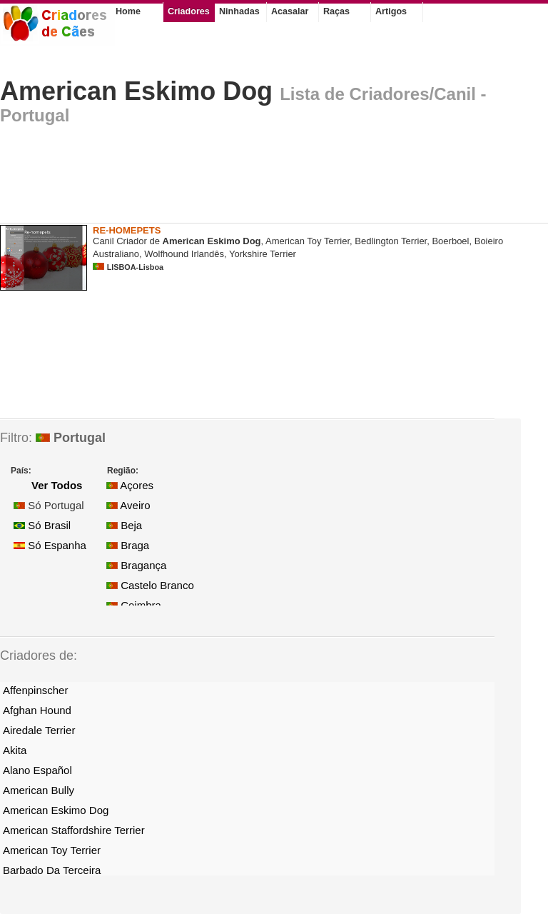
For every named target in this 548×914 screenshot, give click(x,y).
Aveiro (128, 505)
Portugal (71, 438)
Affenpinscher (35, 690)
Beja (124, 525)
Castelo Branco (150, 585)
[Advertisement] (259, 178)
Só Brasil (42, 525)
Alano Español (37, 770)
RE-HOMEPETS (127, 230)
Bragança (136, 565)
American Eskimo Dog (136, 91)
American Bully (38, 790)
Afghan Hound (37, 710)
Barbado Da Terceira (52, 870)
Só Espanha (50, 545)
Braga (127, 545)
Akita (14, 750)
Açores (129, 485)
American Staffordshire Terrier (74, 830)
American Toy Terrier (52, 850)
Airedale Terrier (39, 730)
